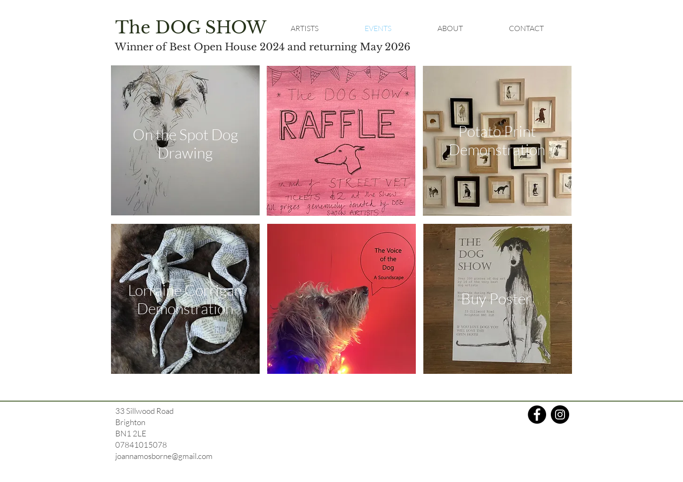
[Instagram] (560, 414)
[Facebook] (537, 414)
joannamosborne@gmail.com (164, 456)
